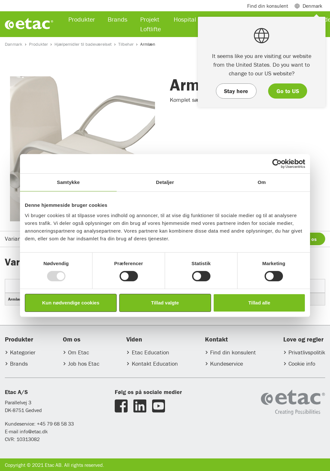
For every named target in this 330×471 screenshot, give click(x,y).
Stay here (236, 91)
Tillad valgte (165, 302)
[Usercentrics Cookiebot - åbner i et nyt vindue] (277, 163)
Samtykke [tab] (68, 182)
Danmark (13, 44)
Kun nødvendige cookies (71, 302)
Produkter (38, 44)
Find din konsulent (233, 352)
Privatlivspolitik (306, 352)
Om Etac (78, 352)
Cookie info (301, 363)
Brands (19, 363)
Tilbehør (126, 44)
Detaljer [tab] (165, 182)
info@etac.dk (34, 431)
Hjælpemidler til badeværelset (83, 44)
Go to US (288, 91)
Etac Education (150, 352)
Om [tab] (261, 182)
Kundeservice (226, 363)
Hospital (185, 19)
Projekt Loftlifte (150, 24)
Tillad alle (259, 302)
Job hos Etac (83, 363)
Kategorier (22, 352)
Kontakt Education (155, 363)
